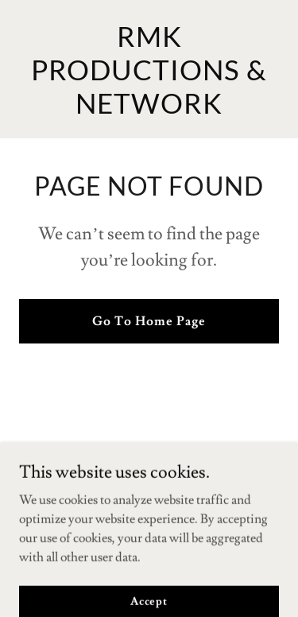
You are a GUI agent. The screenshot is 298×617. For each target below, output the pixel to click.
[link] (149, 110)
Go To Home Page (149, 321)
